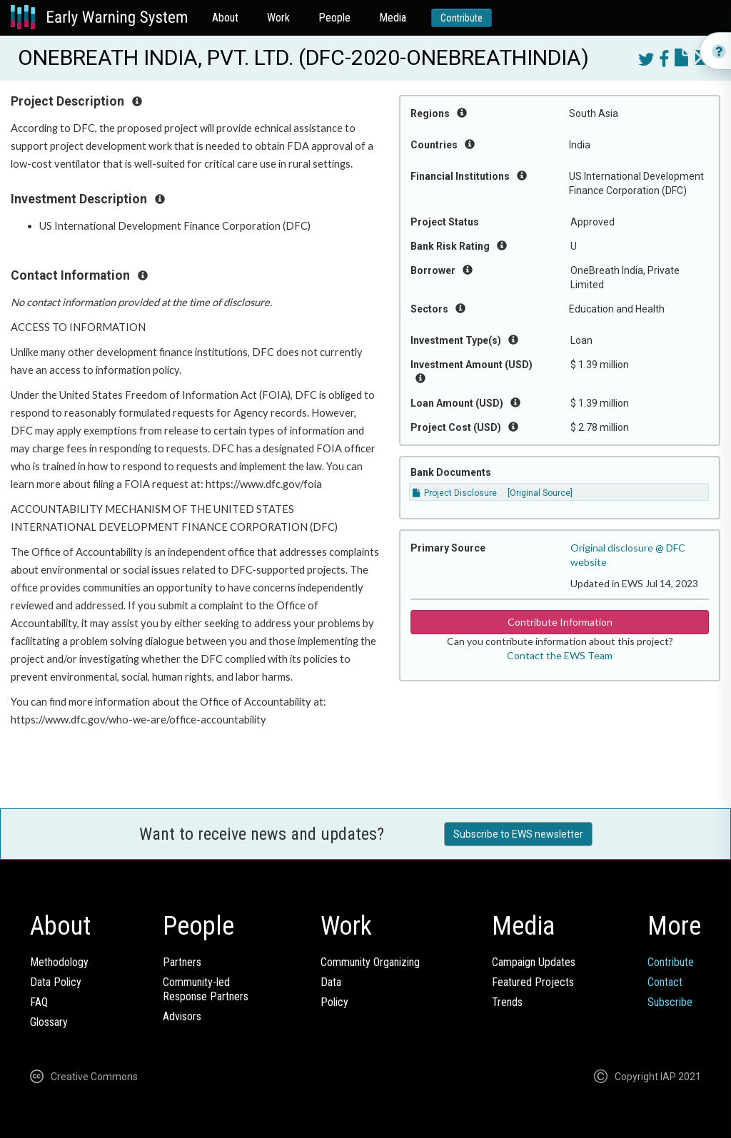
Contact (664, 982)
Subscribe (669, 1002)
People (334, 17)
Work (278, 17)
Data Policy (55, 982)
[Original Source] (540, 493)
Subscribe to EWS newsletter (518, 834)
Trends (507, 1002)
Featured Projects (533, 982)
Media (392, 17)
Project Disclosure (455, 493)
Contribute (461, 18)
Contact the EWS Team (559, 655)
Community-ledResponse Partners (205, 989)
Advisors (182, 1016)
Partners (182, 962)
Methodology (59, 962)
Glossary (49, 1022)
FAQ (39, 1002)
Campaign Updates (533, 962)
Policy (334, 1002)
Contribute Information (560, 622)
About (225, 17)
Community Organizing (370, 962)
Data (331, 982)
